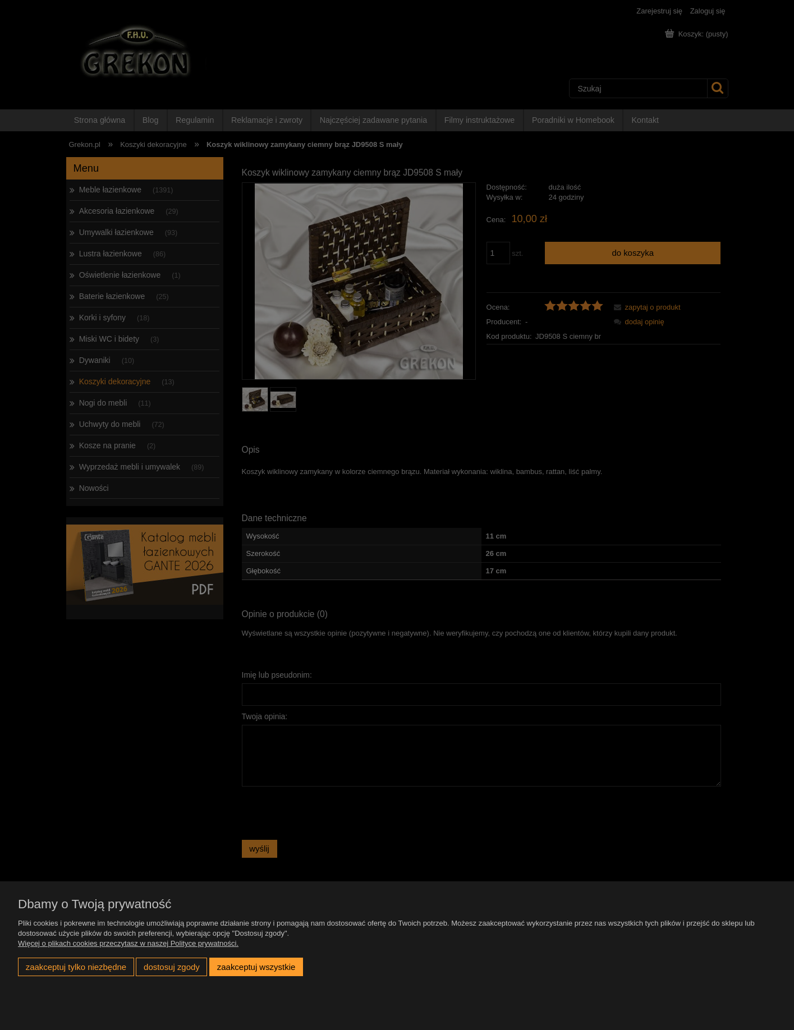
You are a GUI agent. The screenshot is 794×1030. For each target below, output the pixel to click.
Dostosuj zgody (172, 967)
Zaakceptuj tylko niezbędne (76, 967)
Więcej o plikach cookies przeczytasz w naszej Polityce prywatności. (128, 943)
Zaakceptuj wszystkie (256, 967)
